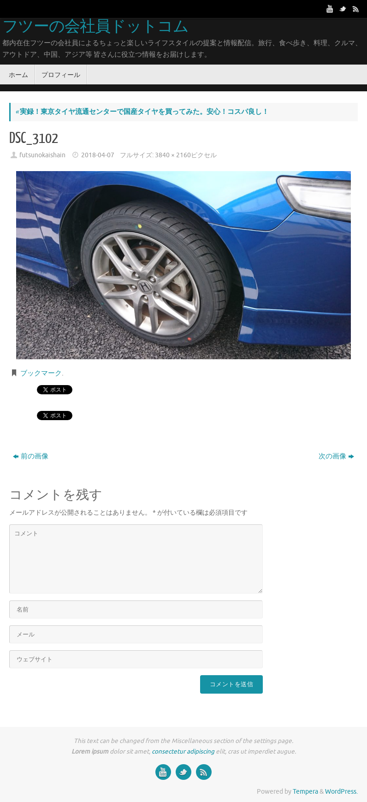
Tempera (305, 792)
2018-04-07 (97, 155)
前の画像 (30, 456)
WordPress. (341, 792)
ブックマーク (41, 373)
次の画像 (336, 456)
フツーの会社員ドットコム (95, 26)
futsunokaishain (42, 155)
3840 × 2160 (173, 155)
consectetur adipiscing (183, 751)
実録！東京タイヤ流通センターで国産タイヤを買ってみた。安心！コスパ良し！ (142, 111)
